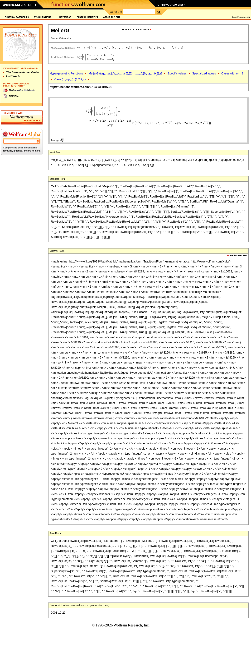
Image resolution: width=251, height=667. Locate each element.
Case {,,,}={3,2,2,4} (70, 79)
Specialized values (204, 73)
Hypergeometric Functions (66, 73)
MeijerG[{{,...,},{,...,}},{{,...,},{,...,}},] (125, 73)
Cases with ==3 (232, 73)
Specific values (177, 73)
